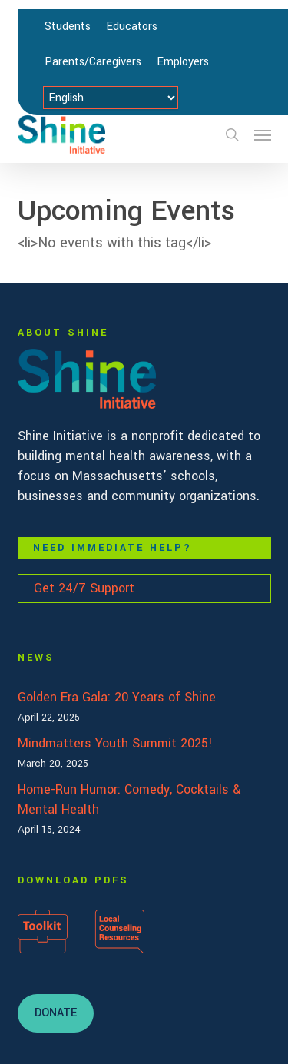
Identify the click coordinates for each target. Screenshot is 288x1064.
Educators (131, 26)
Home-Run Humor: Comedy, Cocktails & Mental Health (129, 799)
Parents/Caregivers (93, 62)
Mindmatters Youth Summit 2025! (115, 743)
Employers (183, 62)
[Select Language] (110, 97)
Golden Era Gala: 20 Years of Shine (117, 697)
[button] (262, 134)
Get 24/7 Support (84, 588)
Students (68, 26)
